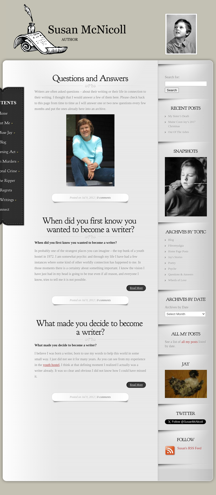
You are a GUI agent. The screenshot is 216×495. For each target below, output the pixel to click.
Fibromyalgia (176, 245)
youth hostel (51, 365)
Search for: (172, 77)
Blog (171, 240)
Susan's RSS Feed (189, 448)
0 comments (104, 197)
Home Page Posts (178, 251)
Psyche (172, 268)
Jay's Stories (175, 257)
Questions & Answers (180, 274)
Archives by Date (176, 307)
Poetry (172, 263)
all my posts (189, 342)
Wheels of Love (177, 280)
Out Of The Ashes (178, 132)
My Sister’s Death (178, 116)
